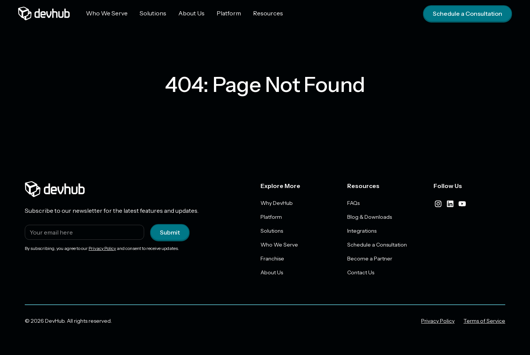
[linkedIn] (450, 203)
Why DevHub (276, 203)
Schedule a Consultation (467, 13)
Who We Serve (107, 13)
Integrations (361, 230)
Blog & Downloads (369, 217)
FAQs (353, 203)
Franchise (272, 258)
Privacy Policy (102, 248)
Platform (229, 13)
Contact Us (360, 272)
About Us (191, 13)
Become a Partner (369, 258)
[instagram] (438, 203)
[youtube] (462, 203)
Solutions (153, 13)
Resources (268, 13)
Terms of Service (484, 320)
